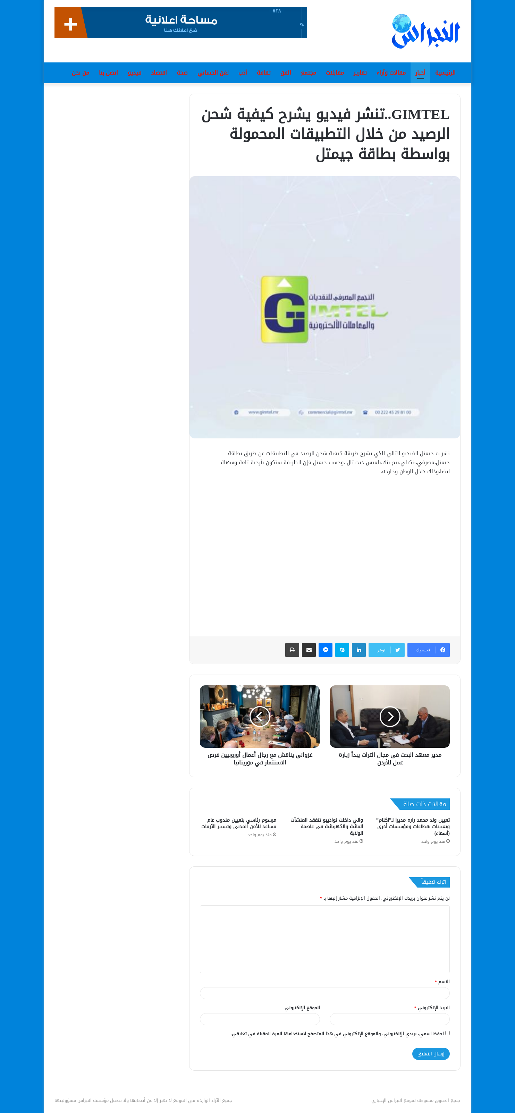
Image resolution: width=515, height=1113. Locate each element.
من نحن (80, 72)
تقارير (360, 72)
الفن (285, 72)
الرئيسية (445, 72)
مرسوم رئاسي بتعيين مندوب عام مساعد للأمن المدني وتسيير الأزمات (238, 823)
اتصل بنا (108, 72)
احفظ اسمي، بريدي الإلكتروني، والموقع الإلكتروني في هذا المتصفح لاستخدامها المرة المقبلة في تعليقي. (337, 1033)
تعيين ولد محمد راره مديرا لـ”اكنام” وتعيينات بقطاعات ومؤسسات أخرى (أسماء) (413, 826)
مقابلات (335, 72)
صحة (182, 72)
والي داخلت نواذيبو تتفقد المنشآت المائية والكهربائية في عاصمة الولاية (326, 826)
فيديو (134, 72)
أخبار (420, 72)
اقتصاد (159, 72)
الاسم (442, 981)
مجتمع (308, 72)
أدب (242, 72)
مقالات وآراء (391, 72)
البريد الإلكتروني (432, 1007)
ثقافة (264, 72)
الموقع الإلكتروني (302, 1007)
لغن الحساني (213, 72)
